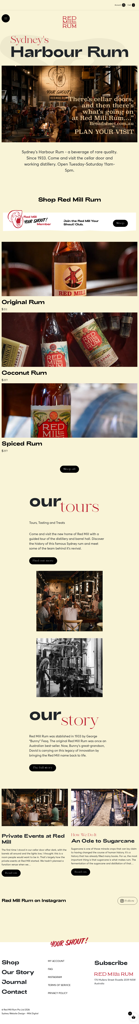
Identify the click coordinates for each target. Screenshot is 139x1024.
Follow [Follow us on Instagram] (127, 901)
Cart (131, 5)
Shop (120, 223)
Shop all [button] (70, 469)
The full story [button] (43, 768)
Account (120, 5)
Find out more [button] (43, 561)
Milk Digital (32, 1013)
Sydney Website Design (13, 1013)
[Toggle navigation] (6, 18)
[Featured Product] (69, 277)
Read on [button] (11, 873)
